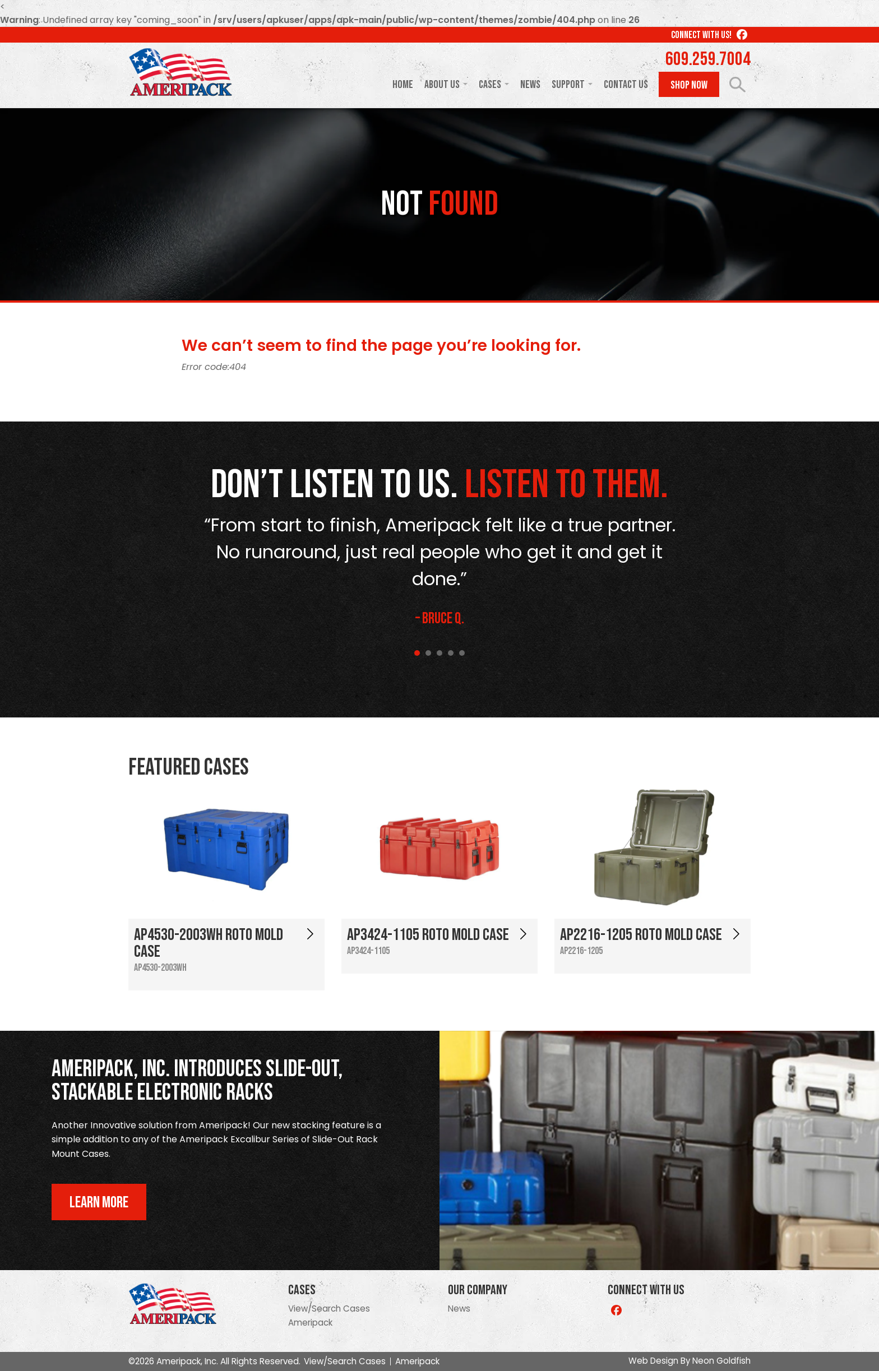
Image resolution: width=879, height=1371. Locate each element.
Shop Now (688, 85)
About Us (442, 84)
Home (402, 84)
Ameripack (310, 1322)
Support (568, 84)
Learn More (99, 1202)
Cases (490, 84)
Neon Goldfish (721, 1361)
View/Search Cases (329, 1308)
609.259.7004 (708, 59)
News (530, 84)
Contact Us (626, 84)
